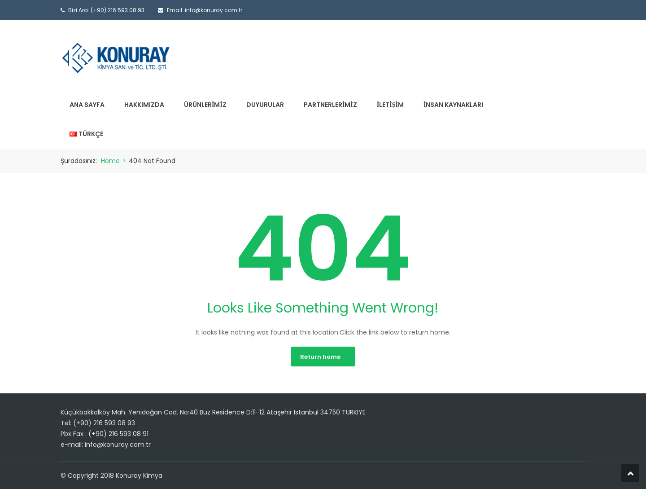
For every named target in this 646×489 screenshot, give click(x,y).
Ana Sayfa (87, 104)
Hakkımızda (144, 104)
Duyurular (265, 104)
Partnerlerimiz (330, 104)
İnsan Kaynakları (453, 104)
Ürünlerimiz (205, 104)
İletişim (390, 104)
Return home (320, 356)
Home (110, 160)
